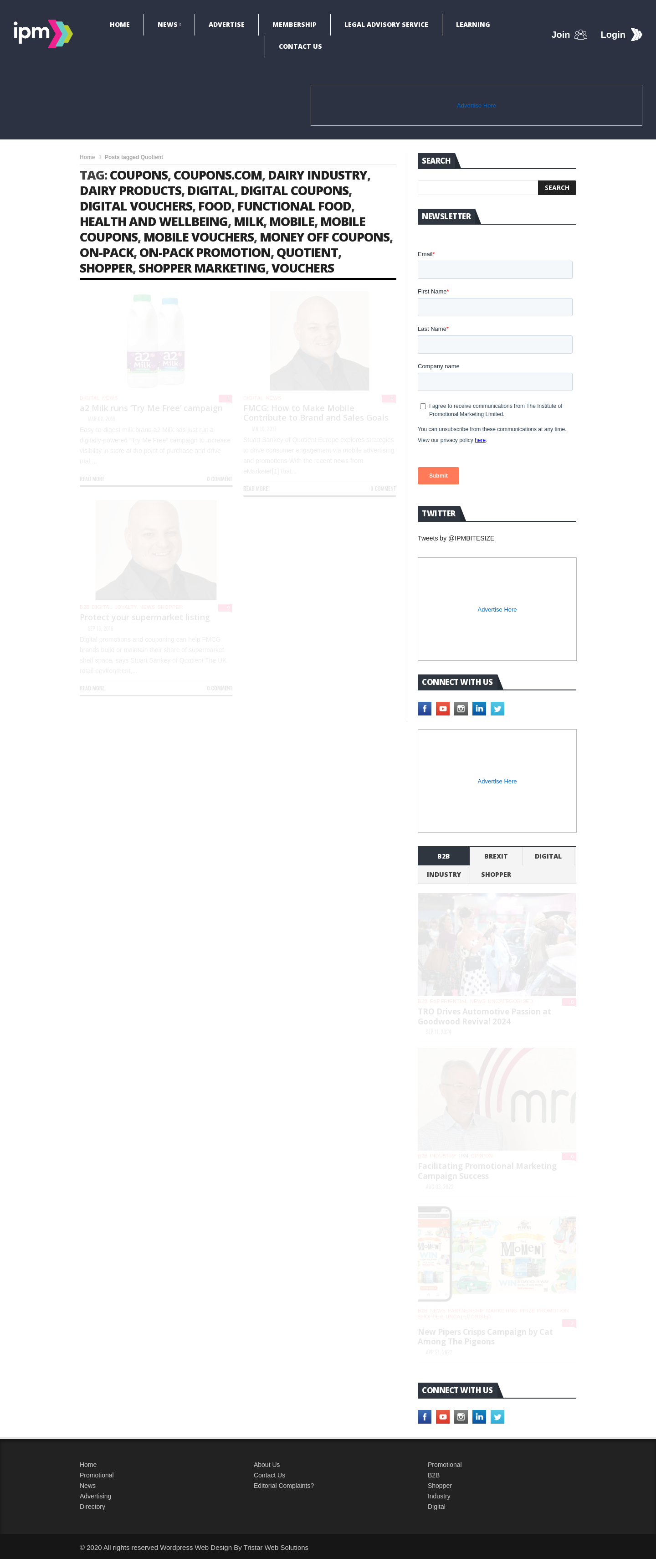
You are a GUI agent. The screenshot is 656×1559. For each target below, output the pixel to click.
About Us (267, 1464)
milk (248, 221)
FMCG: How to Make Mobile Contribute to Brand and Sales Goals (316, 412)
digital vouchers (136, 205)
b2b (85, 607)
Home (120, 24)
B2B (434, 1475)
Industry (439, 1496)
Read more (92, 479)
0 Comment (219, 479)
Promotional (97, 1475)
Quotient (307, 252)
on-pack (106, 252)
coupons (139, 174)
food (214, 205)
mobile (291, 221)
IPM (464, 1155)
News (168, 24)
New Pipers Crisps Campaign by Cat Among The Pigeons (485, 1337)
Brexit (496, 856)
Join (560, 35)
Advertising (95, 1496)
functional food (294, 205)
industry (444, 874)
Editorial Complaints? (284, 1485)
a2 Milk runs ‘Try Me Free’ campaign (151, 407)
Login (613, 35)
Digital (90, 398)
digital (211, 190)
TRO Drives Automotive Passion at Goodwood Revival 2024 (484, 1016)
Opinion (482, 1155)
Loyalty (125, 607)
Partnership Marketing (482, 1310)
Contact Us (300, 46)
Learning (473, 24)
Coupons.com (218, 174)
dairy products (130, 190)
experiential (449, 1001)
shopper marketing (202, 267)
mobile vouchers (199, 236)
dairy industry (317, 174)
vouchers (303, 267)
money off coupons (325, 236)
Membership (294, 24)
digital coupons (294, 190)
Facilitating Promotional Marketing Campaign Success (487, 1171)
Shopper (440, 1485)
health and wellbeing (154, 221)
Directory (92, 1506)
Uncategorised (510, 1001)
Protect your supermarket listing (145, 617)
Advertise (227, 24)
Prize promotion (544, 1310)
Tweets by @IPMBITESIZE (456, 538)
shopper (106, 267)
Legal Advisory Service (386, 24)
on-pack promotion (205, 252)
